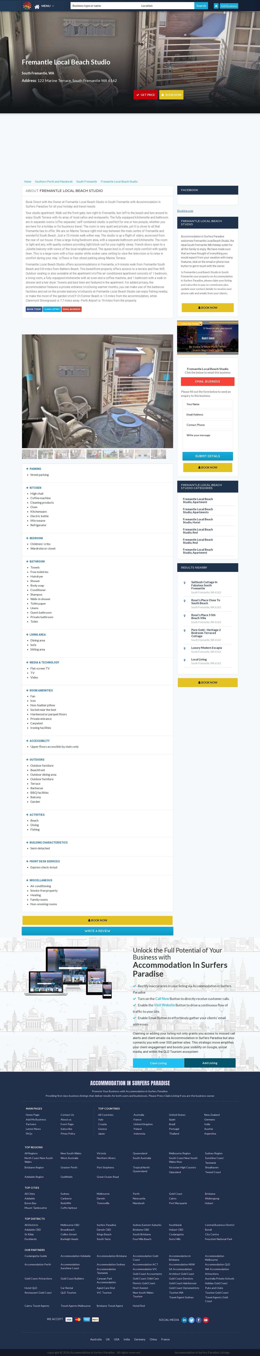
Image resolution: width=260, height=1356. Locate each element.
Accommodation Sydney (111, 1264)
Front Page (67, 1124)
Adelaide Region (34, 1176)
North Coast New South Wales (39, 1159)
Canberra (66, 1198)
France (137, 1119)
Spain (172, 1119)
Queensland (140, 1153)
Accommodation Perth (38, 1264)
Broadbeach (68, 1229)
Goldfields (67, 1176)
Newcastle (139, 1198)
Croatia (102, 1124)
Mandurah (139, 1203)
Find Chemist (140, 1287)
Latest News (33, 1128)
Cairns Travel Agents (37, 1305)
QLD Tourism (68, 1292)
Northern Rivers (106, 1158)
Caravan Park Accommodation (106, 1280)
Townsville (103, 1203)
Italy (100, 1119)
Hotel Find (139, 1305)
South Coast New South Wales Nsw (183, 1159)
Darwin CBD (104, 1229)
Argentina (210, 1133)
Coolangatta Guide (36, 1255)
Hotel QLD (31, 1287)
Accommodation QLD (217, 1264)
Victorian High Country (182, 1167)
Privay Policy (68, 1133)
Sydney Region (213, 1153)
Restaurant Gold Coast (38, 1292)
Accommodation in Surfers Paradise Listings (202, 1352)
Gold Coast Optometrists (184, 1287)
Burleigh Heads (69, 1239)
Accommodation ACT (145, 1264)
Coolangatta (176, 1234)
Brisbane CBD (141, 1229)
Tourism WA (176, 1292)
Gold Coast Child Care (146, 1278)
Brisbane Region (34, 1167)
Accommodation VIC (145, 1269)
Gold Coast (175, 1193)
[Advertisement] (130, 141)
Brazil (172, 1124)
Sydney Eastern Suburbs (147, 1224)
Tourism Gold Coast (216, 1292)
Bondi (208, 1229)
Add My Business (36, 1119)
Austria (208, 1128)
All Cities (30, 1193)
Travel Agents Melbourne (76, 1305)
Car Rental (67, 1287)
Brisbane (210, 1193)
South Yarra (103, 1239)
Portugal (174, 1128)
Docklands (31, 1239)
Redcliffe (66, 1203)
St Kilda (29, 1234)
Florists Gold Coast (144, 1283)
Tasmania (210, 1162)
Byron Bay (30, 1203)
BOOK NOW (171, 94)
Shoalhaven (212, 1167)
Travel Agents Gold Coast (216, 1299)
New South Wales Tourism (143, 1294)
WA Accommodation (217, 1269)
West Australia (69, 1158)
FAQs (29, 1133)
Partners (31, 1124)
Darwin (101, 1198)
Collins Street (69, 1234)
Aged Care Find (106, 1287)
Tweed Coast (213, 1172)
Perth (136, 1193)
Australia (139, 1114)
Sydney (65, 1193)
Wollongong (212, 1198)
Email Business (71, 309)
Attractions (212, 1273)
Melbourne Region (180, 1153)
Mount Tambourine (36, 1207)
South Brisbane (142, 1234)
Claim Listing (52, 309)
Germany (209, 1119)
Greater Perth (69, 1167)
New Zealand (212, 1114)
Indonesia (139, 1133)
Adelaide (30, 1198)
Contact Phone (196, 424)
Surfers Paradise (106, 1224)
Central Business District (219, 1224)
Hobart (209, 1203)
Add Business (229, 6)
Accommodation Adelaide (76, 1255)
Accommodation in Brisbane (180, 1257)
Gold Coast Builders (72, 1278)
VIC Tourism (104, 1292)
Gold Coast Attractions (38, 1278)
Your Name (193, 404)
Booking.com (185, 210)
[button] (33, 391)
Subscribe (66, 1128)
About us (66, 1119)
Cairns (173, 1198)
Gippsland (175, 1172)
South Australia (142, 1158)
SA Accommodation (180, 1269)
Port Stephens (105, 1167)
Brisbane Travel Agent (110, 1305)
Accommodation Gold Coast (145, 1257)
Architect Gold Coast (181, 1273)
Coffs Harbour (69, 1207)
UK (108, 1339)
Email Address (195, 414)
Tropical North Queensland (141, 1169)
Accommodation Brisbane (112, 1255)
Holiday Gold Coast (216, 1283)
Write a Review (97, 931)
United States (177, 1114)
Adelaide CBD (33, 1229)
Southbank (175, 1224)
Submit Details (207, 456)
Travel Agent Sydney (181, 1297)
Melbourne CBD (70, 1224)
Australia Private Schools (219, 1278)
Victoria (101, 1153)
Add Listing (209, 1063)
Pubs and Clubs (214, 1287)
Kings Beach (104, 1234)
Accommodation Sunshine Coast (70, 1266)
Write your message (198, 435)
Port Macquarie (178, 1203)
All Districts (31, 1224)
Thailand (174, 1133)
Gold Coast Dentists (181, 1278)
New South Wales (71, 1153)
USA (116, 1339)
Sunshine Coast (214, 1158)
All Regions (31, 1153)
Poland (138, 1128)
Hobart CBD (176, 1229)
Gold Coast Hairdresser (183, 1283)
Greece (102, 1128)
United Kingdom (143, 1124)
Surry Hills (175, 1239)
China (153, 1339)
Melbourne (103, 1193)
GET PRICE (145, 94)
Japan (101, 1133)
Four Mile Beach (142, 1239)
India (207, 1124)
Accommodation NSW (182, 1264)
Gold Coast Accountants (147, 1273)
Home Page (32, 1114)
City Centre (212, 1234)
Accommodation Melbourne (214, 1257)
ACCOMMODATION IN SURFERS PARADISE (130, 1083)
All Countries (105, 1114)
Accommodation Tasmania (106, 1270)
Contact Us (67, 1114)
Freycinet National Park (218, 1239)
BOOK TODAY (34, 309)
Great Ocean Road (108, 1176)
